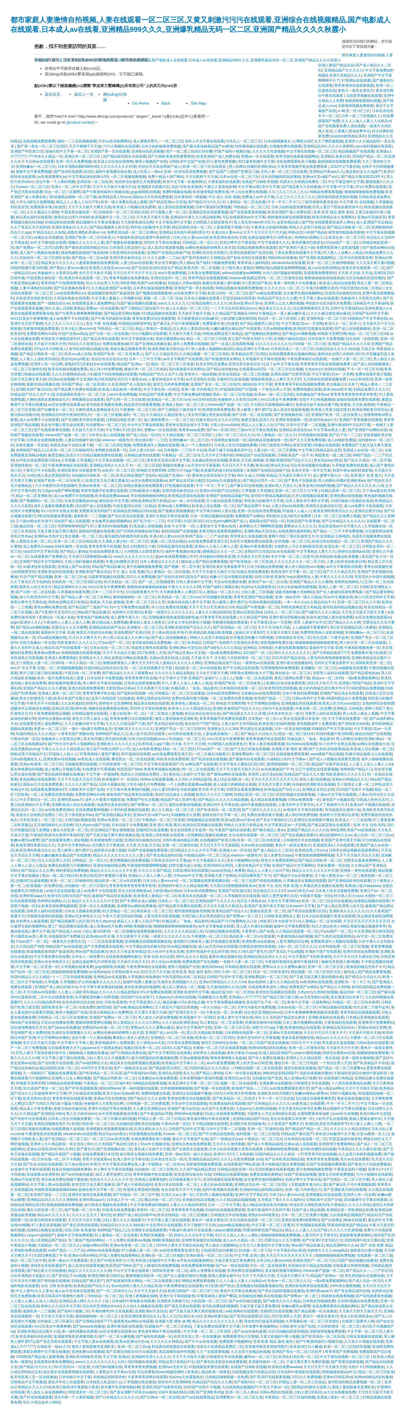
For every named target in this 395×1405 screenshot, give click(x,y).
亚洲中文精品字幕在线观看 (166, 516)
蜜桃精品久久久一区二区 (222, 551)
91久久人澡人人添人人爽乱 (236, 1235)
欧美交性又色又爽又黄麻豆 (107, 480)
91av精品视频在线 (51, 637)
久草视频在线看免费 (73, 592)
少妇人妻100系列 (164, 789)
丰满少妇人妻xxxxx (226, 232)
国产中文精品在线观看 (240, 668)
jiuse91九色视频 (345, 1114)
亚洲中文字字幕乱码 (251, 1195)
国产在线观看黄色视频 (248, 212)
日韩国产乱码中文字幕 (370, 313)
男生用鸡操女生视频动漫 (364, 1276)
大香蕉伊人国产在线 (257, 931)
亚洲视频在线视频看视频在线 (148, 941)
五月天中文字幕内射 (217, 455)
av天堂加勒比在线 (200, 379)
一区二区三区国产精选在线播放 (256, 881)
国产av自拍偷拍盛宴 (77, 1174)
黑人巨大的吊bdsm (81, 1114)
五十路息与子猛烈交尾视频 (176, 1007)
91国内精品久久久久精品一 (37, 734)
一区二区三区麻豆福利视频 (114, 1119)
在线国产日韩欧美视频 (260, 182)
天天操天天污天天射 (342, 1048)
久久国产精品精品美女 (197, 1169)
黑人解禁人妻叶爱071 (254, 410)
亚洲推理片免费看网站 (376, 1022)
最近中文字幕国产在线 (194, 1027)
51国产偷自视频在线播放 (136, 303)
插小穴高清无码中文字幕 (39, 597)
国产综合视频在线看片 (71, 288)
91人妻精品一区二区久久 (276, 435)
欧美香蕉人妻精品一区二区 (192, 703)
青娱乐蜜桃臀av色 (170, 339)
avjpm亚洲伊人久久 (25, 622)
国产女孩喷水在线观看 (189, 1149)
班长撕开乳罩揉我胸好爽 (120, 1387)
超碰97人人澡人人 (219, 678)
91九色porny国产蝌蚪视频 (58, 491)
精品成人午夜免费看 (35, 1108)
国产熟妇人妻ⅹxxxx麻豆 (68, 268)
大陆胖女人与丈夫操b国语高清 (298, 546)
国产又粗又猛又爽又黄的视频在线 (113, 835)
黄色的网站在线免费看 (37, 779)
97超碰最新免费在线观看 (208, 1367)
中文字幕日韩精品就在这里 (319, 450)
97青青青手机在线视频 (219, 617)
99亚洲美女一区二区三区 (88, 1392)
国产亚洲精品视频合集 (153, 344)
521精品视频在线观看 (158, 313)
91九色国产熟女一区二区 (43, 1088)
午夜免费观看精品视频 (51, 713)
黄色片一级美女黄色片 (356, 90)
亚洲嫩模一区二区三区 (318, 668)
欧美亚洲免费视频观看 (59, 906)
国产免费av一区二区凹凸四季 (39, 247)
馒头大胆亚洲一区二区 (71, 830)
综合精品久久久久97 (269, 891)
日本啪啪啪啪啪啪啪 (176, 1088)
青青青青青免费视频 (322, 1159)
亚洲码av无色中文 (48, 536)
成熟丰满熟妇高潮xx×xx (86, 232)
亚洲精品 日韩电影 (335, 536)
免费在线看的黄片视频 (373, 374)
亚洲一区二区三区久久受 (145, 602)
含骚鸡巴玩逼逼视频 (232, 379)
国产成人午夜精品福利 (265, 1144)
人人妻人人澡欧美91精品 (39, 359)
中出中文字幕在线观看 (145, 425)
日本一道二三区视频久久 (361, 116)
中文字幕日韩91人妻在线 (216, 511)
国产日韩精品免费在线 (128, 1053)
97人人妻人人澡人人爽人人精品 (187, 683)
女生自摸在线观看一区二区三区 (254, 835)
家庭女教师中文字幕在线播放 (46, 1352)
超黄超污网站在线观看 (129, 658)
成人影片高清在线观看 (147, 734)
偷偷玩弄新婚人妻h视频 (221, 283)
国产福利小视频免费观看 (215, 263)
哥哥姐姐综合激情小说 (342, 810)
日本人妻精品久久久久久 (159, 561)
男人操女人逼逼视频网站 (46, 1392)
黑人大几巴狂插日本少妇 (182, 1316)
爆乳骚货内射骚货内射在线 (125, 536)
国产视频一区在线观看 (212, 1088)
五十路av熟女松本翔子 (34, 521)
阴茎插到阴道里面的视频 (337, 197)
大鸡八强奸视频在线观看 (282, 273)
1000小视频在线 (112, 784)
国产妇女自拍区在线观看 (246, 258)
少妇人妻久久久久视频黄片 (107, 1058)
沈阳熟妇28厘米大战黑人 (310, 1387)
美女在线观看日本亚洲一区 (304, 719)
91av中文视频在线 (338, 597)
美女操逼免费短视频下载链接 (64, 1179)
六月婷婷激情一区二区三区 (248, 658)
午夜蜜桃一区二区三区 (138, 410)
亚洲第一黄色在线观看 (358, 870)
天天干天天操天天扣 (150, 1291)
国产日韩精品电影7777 (330, 653)
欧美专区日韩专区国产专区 (68, 896)
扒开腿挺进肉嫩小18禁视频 (251, 637)
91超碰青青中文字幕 (50, 1093)
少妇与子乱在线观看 (277, 708)
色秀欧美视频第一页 (291, 420)
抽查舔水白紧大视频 (110, 850)
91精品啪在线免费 (59, 222)
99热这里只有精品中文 (28, 754)
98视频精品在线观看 (88, 399)
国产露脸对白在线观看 (246, 759)
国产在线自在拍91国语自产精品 (156, 268)
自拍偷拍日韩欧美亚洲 (217, 556)
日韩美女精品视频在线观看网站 (354, 850)
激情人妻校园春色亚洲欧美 (176, 719)
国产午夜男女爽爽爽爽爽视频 (78, 313)
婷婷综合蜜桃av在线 (354, 551)
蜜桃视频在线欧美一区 (143, 1276)
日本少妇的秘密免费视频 (161, 146)
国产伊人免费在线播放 (266, 1058)
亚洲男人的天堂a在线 (265, 774)
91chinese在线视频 (301, 744)
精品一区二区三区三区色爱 (172, 364)
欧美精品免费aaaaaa (111, 496)
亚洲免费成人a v (378, 308)
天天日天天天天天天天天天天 (274, 779)
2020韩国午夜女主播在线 (364, 1240)
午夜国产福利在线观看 (232, 830)
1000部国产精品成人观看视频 (39, 1357)
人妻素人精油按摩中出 (352, 131)
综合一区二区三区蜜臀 (62, 192)
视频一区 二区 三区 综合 (162, 298)
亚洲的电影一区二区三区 (326, 318)
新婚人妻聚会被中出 (365, 1119)
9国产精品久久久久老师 (146, 1098)
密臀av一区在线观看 (257, 156)
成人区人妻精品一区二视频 (183, 987)
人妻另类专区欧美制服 (161, 916)
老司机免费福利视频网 (142, 987)
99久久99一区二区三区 (232, 972)
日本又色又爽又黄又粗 (28, 379)
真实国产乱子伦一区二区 (266, 1002)
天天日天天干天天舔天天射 (324, 1367)
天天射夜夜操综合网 (137, 222)
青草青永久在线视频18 (248, 536)
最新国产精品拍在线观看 (111, 896)
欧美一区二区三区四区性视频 (347, 1347)
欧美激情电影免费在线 (211, 192)
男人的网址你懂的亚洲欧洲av (252, 166)
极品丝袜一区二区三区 (37, 526)
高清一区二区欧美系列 (271, 972)
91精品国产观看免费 (155, 394)
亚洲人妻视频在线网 (141, 1296)
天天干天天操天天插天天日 (113, 187)
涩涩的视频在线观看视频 (295, 794)
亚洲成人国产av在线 (74, 567)
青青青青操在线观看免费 (72, 1098)
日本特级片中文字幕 (75, 1377)
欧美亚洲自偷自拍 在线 (228, 237)
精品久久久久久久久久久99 (89, 1271)
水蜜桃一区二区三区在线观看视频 (220, 1048)
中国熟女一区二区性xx (166, 1164)
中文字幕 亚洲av (116, 1357)
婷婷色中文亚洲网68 (115, 703)
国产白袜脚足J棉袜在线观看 (343, 1220)
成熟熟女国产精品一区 (267, 521)
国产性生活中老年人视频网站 (71, 744)
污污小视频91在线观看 (121, 146)
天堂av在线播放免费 (230, 582)
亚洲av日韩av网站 (82, 1255)
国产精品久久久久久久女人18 (360, 486)
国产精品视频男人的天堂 (109, 227)
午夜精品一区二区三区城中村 (106, 1083)
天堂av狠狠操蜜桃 (277, 329)
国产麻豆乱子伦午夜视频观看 (176, 323)
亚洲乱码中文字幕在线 (220, 805)
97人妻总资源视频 (45, 1225)
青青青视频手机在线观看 (265, 739)
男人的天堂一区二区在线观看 (363, 643)
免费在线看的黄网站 (266, 1174)
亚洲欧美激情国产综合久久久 (288, 460)
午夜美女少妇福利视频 (269, 227)
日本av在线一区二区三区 (239, 177)
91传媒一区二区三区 (309, 344)
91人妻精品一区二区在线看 (243, 202)
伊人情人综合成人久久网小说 (126, 637)
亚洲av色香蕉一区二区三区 (100, 486)
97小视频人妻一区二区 (169, 212)
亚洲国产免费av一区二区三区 (112, 1017)
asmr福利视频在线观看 (373, 146)
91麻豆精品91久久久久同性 (217, 420)
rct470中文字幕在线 (96, 1068)
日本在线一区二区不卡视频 (58, 1159)
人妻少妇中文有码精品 (239, 724)
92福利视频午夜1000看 (28, 268)
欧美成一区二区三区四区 (215, 1038)
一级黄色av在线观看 (258, 663)
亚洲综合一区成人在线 (57, 617)
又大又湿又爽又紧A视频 (375, 263)
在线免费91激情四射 (294, 531)
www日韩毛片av (300, 891)
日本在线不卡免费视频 (326, 339)
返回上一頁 (83, 94)
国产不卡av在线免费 (201, 1341)
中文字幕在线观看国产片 (163, 764)
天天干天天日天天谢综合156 (211, 607)
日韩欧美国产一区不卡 (295, 455)
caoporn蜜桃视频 (306, 1053)
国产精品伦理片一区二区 (262, 480)
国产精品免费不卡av (253, 506)
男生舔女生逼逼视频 (256, 729)
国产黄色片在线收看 (300, 480)
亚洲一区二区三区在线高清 (75, 541)
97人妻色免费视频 (221, 161)
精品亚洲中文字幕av (252, 349)
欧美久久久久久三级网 (214, 794)
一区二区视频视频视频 (128, 177)
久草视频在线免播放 (144, 977)
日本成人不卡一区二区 (124, 1200)
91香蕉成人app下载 (153, 744)
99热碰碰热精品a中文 (339, 1372)
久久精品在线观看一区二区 (296, 931)
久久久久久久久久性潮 (118, 166)
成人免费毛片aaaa (37, 546)
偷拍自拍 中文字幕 (257, 384)
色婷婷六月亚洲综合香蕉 (131, 612)
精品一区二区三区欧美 (376, 1372)
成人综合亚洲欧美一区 (231, 779)
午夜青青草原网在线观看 (147, 1377)
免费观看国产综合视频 (200, 962)
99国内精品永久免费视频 (346, 698)
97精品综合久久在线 (48, 232)
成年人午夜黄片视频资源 (104, 800)
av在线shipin (99, 972)
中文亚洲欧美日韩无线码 (95, 379)
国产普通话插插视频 (347, 1362)
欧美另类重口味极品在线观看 (316, 445)
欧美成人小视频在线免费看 (134, 207)
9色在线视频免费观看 (54, 516)
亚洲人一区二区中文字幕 (70, 187)
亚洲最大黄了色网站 (220, 876)
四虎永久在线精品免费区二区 (303, 182)
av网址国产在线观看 (201, 764)
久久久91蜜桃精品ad (68, 374)
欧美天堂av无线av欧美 (121, 1093)
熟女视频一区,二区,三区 (84, 536)
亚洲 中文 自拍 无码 (369, 825)
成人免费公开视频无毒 (62, 769)
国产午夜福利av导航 (139, 1073)
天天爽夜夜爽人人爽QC (178, 592)
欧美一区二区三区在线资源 (205, 166)
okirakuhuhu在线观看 (288, 263)
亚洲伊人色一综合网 (46, 364)
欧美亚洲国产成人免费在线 (217, 156)
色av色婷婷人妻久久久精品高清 (273, 982)
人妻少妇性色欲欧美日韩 (346, 561)
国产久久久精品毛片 (161, 354)
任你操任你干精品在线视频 (309, 1265)
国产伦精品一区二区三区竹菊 (346, 1179)
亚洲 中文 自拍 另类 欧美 (278, 886)
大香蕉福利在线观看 (224, 182)
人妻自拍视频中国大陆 (82, 440)
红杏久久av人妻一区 (177, 1195)
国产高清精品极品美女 (113, 815)
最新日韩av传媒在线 (70, 1108)
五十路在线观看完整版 (224, 501)
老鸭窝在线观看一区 (111, 450)
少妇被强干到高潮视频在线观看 (112, 374)
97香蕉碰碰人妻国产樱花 (99, 754)
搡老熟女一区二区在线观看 (132, 759)
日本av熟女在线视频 (257, 845)
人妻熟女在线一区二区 (34, 541)
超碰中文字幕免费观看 (291, 926)
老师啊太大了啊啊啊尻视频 (260, 526)
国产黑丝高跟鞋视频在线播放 (60, 774)
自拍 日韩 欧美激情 (186, 187)
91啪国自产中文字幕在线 (367, 318)
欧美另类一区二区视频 (201, 268)
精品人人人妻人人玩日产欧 (77, 202)
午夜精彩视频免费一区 (362, 648)
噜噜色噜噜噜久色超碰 (228, 1058)
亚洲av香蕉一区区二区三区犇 (209, 1255)
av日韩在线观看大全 (184, 734)
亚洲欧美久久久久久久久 (133, 729)
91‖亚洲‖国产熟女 (256, 283)
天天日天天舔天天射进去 (222, 906)
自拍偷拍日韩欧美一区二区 (93, 475)
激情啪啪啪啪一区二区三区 (134, 597)
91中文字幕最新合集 (137, 339)
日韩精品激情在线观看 (142, 455)
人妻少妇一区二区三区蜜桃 (274, 450)
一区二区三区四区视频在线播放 (159, 465)
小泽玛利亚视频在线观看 (129, 810)
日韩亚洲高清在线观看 (127, 253)
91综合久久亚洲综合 (84, 344)
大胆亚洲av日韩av (120, 688)
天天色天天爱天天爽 (212, 673)
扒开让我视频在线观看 (310, 496)
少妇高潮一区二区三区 (209, 1301)
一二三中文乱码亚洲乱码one (233, 308)
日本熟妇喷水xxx (124, 972)
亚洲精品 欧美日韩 (335, 156)
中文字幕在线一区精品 (161, 389)
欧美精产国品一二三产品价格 (205, 536)
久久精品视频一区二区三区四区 (204, 354)
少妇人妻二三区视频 (257, 592)
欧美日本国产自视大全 (71, 698)
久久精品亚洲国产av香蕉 (111, 288)
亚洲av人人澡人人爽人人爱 (216, 546)
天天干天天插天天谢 (258, 1276)
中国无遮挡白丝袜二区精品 (361, 288)
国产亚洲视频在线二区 (291, 415)
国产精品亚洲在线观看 (101, 339)
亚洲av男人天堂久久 (280, 486)
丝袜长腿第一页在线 (32, 445)
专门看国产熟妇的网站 (86, 1240)
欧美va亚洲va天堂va (245, 303)
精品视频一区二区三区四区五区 (316, 972)
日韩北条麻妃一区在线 (37, 643)
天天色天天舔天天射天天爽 (363, 612)
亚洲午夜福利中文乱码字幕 (348, 425)
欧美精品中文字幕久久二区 (183, 1063)
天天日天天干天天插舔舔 (219, 845)
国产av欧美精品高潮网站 (133, 1007)
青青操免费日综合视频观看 (153, 318)
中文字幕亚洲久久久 (145, 1002)
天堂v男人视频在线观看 (214, 1195)
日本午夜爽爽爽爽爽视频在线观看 (311, 1012)
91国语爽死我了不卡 (254, 876)
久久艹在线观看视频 (212, 1352)
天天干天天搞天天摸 (119, 653)
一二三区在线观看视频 (105, 941)
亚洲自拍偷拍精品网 (109, 865)
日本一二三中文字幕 (145, 359)
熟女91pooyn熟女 (75, 359)
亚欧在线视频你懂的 (316, 1073)
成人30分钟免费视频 (301, 815)
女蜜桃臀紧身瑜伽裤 (313, 1114)
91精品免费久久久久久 (209, 303)
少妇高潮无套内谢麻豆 (219, 1250)
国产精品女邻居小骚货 (187, 480)
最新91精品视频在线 (43, 384)
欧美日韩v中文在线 (375, 1114)
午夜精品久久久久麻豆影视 (359, 1149)
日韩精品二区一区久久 (200, 242)
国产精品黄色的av (364, 673)
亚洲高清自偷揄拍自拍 (342, 293)
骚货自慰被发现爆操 (185, 805)
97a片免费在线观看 (370, 187)
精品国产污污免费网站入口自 (234, 921)
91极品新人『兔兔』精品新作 (194, 688)
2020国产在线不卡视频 (354, 789)
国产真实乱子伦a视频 (286, 951)
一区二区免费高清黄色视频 (230, 698)
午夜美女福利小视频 (350, 1169)
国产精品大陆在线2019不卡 (363, 177)
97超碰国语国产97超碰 (238, 389)
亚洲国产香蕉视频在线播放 (360, 420)
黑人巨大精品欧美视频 (204, 1033)
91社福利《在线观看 (362, 339)
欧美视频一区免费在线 (44, 886)
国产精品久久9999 (334, 987)
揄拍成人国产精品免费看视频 (204, 561)
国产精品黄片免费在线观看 (75, 389)
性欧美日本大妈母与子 (278, 921)
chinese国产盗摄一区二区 (227, 404)
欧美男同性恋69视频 (280, 688)
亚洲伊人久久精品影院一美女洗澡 (312, 1058)
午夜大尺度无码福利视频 (122, 916)
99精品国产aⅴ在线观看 (63, 946)
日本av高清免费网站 (114, 141)
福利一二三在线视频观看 (77, 141)
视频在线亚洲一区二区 (268, 911)
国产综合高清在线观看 (125, 516)
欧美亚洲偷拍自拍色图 (34, 1336)
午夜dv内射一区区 (24, 739)
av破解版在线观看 (352, 668)
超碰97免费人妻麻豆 (139, 982)
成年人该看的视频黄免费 (53, 506)
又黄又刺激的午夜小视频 (279, 1336)
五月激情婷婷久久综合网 (53, 825)
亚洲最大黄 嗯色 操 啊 (289, 749)
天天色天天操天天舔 (57, 1316)
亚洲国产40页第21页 (27, 151)
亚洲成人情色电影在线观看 (163, 835)
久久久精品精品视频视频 (235, 1200)
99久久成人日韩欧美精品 (64, 308)
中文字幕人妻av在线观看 (319, 298)
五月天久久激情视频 (229, 1144)
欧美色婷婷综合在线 (78, 1002)
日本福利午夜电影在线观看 (133, 1301)
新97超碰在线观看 (135, 754)
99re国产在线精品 (24, 1022)
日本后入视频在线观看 (202, 298)
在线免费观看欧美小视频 (295, 161)
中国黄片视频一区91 (316, 896)
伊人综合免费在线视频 (249, 192)
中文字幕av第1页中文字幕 (258, 187)
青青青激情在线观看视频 (354, 85)
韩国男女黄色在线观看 (149, 648)
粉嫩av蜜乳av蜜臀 (24, 840)
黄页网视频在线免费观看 (129, 860)
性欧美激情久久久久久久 (77, 643)
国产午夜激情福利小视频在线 (105, 192)
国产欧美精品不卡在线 (371, 1063)
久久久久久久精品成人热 (183, 931)
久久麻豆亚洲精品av (149, 1108)
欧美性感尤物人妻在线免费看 (329, 617)
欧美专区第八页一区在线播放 (197, 1336)
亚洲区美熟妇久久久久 (69, 227)
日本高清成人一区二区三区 (292, 349)
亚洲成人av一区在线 (235, 850)
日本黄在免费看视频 (204, 273)
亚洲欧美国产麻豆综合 (34, 389)
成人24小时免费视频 (105, 369)
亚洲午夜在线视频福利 (294, 663)
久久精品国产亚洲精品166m (234, 313)
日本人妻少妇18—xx (145, 450)
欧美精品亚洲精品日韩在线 (134, 511)
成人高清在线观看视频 (175, 207)
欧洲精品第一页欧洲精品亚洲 (349, 1210)
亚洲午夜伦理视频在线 (287, 617)
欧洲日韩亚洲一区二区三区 (93, 1124)
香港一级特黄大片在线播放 (295, 283)
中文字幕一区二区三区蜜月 (292, 556)
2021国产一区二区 (257, 653)
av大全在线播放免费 (339, 1392)
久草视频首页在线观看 (242, 896)
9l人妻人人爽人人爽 (365, 1124)
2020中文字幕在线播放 (162, 242)
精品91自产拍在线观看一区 (66, 648)
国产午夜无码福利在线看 (110, 318)
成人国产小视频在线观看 (39, 253)
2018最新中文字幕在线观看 (365, 1200)
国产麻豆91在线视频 (246, 486)
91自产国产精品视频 (35, 577)
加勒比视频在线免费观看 (143, 486)
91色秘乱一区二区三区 (187, 739)
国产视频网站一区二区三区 (40, 501)
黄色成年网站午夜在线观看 (208, 1119)
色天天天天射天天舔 (95, 273)
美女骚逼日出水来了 (342, 384)
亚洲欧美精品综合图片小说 (38, 1331)
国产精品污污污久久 (204, 202)
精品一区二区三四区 (179, 749)
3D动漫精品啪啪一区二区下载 (73, 197)
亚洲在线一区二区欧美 (94, 182)
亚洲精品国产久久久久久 (343, 70)
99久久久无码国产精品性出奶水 (280, 1017)
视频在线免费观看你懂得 (108, 708)
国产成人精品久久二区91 (273, 850)
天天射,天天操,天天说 (355, 273)
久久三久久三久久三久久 (288, 192)
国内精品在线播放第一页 (268, 440)
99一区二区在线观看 (198, 769)
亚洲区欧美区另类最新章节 (78, 470)
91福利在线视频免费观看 (225, 1210)
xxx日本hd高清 (361, 379)
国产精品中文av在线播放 (293, 876)
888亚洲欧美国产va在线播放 (143, 283)
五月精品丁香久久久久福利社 (281, 1200)
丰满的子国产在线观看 (323, 951)
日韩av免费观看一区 (304, 800)
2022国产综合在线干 (137, 997)
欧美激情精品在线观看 (302, 1027)
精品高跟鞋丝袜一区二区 (191, 227)
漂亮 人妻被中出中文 (309, 622)
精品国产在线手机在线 (329, 764)
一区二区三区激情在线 (284, 278)
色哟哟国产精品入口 (32, 450)
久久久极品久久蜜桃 (43, 212)
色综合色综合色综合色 (109, 359)
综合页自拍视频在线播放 (310, 465)
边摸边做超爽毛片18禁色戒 (270, 237)
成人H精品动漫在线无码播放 (265, 1205)
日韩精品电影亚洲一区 (124, 420)
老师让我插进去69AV (153, 698)
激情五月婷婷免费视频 (171, 384)
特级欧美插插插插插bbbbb (55, 1190)
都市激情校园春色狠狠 (346, 232)
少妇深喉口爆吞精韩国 (238, 318)
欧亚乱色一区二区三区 (346, 237)
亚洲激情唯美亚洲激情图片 (75, 1336)
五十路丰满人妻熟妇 (237, 268)
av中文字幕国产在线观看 (183, 359)
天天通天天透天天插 (150, 1012)
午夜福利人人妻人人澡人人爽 (66, 622)
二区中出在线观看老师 (354, 258)
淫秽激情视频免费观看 (356, 106)
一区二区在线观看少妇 (161, 1281)
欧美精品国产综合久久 (282, 789)
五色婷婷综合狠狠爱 (378, 703)
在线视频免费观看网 (39, 141)
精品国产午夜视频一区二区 (257, 607)
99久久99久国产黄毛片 (248, 951)
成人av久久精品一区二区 (242, 1240)
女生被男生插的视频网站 (303, 293)
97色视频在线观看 (312, 435)
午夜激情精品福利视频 (295, 936)
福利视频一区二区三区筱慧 (257, 1134)
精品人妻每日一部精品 (153, 329)
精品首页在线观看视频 (142, 404)
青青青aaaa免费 (192, 430)
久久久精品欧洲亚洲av (180, 1022)
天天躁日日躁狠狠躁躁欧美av (233, 886)
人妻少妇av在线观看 (136, 263)
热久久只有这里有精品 (127, 951)
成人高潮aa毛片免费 (105, 926)
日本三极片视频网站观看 (302, 1022)
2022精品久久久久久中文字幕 (193, 850)
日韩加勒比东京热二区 (293, 637)
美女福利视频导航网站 (283, 1271)
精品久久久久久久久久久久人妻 (118, 855)
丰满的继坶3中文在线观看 (112, 1311)
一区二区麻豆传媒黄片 (211, 754)
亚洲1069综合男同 (218, 865)
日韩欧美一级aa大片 (53, 1347)
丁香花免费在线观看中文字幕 (297, 253)
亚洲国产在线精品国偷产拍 (168, 253)
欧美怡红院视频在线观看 (313, 329)
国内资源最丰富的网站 (187, 369)
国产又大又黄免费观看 (307, 440)
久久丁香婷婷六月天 (332, 805)
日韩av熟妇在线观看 (372, 1043)
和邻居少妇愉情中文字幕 (150, 227)
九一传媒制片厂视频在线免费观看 (50, 1073)
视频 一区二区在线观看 (254, 678)
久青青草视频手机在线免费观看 (302, 166)
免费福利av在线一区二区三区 (105, 1027)
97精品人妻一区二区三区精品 (161, 1119)
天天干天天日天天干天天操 (264, 232)
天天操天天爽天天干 (294, 475)
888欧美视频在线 (137, 926)
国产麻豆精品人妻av (268, 830)
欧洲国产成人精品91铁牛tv (56, 987)
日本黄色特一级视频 (190, 197)
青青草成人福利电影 (253, 263)
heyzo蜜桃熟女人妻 (302, 577)
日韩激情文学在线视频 (301, 840)
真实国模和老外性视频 (177, 1352)
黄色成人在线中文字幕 (187, 774)
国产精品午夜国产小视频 (60, 1154)
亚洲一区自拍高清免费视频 (185, 172)
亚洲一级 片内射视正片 (199, 389)
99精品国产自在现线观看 (255, 455)
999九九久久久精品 (191, 957)
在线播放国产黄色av (312, 394)
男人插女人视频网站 (221, 1245)
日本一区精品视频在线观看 (211, 516)
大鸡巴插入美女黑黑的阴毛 (48, 475)
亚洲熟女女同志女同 (318, 789)
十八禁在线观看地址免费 (351, 1083)
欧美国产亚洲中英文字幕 (340, 840)
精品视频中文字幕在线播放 (97, 222)
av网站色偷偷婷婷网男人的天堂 (210, 247)
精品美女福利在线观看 (34, 217)
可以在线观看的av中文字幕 (244, 217)
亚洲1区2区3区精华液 (69, 708)
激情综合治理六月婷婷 (71, 217)
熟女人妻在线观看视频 (266, 744)
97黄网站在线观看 (355, 80)
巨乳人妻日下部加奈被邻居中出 (337, 207)
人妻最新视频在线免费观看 (96, 263)
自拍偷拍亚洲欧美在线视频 (313, 784)
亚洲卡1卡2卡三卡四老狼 (233, 1154)
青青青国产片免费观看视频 (62, 283)
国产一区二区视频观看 (156, 582)
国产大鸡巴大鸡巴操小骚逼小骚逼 (55, 1103)
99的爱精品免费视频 (367, 688)
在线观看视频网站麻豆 (123, 957)
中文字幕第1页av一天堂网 (302, 323)
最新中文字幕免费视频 (34, 172)
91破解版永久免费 (185, 815)
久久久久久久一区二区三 (283, 288)
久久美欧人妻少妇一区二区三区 (123, 541)
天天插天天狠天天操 (194, 313)
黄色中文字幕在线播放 (238, 1291)
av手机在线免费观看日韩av (37, 460)
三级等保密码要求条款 (319, 202)
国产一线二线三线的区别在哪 (189, 151)
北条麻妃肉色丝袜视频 (209, 460)
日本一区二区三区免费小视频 (337, 516)
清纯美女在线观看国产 (48, 1265)
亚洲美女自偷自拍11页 (324, 506)
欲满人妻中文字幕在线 (235, 1017)
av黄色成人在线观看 (93, 759)
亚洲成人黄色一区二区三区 (59, 693)
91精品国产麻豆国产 (297, 1134)
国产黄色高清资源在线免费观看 (221, 1362)
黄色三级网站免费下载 (292, 678)
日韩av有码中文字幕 (308, 698)
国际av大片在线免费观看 (152, 197)
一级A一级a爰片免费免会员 (90, 729)
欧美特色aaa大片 (323, 420)
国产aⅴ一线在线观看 (232, 1265)
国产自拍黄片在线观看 (55, 1063)
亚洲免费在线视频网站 (245, 1271)
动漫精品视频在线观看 (371, 901)
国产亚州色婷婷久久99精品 (203, 258)
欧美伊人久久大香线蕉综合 (189, 708)
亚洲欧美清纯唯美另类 (83, 1357)
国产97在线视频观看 (81, 1088)
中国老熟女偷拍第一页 (79, 212)
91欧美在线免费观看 (173, 759)
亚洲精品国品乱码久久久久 (264, 957)
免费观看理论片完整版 (240, 1336)
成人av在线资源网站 (324, 268)
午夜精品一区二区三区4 (180, 455)
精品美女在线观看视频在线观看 (135, 1063)
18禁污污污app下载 (183, 470)
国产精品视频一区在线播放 (315, 1311)
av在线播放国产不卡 (277, 769)
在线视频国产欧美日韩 (218, 840)
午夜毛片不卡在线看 (39, 470)
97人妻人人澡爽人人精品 (343, 253)
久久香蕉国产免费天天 (285, 1124)
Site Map (198, 103)
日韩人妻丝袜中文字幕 (194, 582)
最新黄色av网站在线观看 (133, 1321)
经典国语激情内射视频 (44, 916)
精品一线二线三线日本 (296, 734)
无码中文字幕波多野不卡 (333, 663)
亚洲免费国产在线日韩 (132, 632)
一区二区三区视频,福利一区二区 (118, 415)
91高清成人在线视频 (145, 526)
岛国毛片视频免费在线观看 (251, 541)
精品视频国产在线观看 (356, 151)
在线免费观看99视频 (91, 810)
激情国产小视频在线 (338, 800)
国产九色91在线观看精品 (328, 749)
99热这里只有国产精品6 (307, 232)
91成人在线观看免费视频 (225, 1114)
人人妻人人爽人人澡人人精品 (33, 1301)
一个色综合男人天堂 (274, 389)
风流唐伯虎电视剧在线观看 (172, 1347)
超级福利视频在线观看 (96, 531)
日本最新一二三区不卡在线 (185, 450)
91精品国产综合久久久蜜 (277, 298)
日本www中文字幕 (187, 876)
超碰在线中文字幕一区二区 (66, 151)
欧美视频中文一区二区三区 (112, 217)
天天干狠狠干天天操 (85, 146)
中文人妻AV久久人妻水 (34, 1291)
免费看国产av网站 (249, 516)
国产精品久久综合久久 (258, 734)
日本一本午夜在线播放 (243, 1073)
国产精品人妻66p (73, 551)
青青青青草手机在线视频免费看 (325, 364)
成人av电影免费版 (341, 440)
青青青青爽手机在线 (141, 678)
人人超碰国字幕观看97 (310, 627)
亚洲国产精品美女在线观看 (341, 693)
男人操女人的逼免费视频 (157, 1017)
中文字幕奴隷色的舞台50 (88, 177)
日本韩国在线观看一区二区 (240, 688)
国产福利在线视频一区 (135, 693)
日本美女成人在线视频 (106, 435)
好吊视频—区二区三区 (292, 541)
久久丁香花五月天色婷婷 (30, 227)
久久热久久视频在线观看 (142, 1306)
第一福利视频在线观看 (140, 1088)
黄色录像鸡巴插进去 (308, 242)
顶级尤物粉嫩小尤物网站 (294, 592)
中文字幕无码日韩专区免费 (299, 1108)
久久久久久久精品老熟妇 (174, 673)
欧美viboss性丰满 (337, 389)
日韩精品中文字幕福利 (370, 303)
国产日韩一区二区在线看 (108, 334)
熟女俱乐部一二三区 (151, 440)
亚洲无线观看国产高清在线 (251, 253)
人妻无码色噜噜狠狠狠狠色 (328, 658)
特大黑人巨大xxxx (348, 896)
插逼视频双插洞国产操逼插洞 (84, 253)
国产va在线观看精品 (198, 1397)
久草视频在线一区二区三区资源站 (313, 1321)
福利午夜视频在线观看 (258, 805)
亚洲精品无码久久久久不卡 (110, 465)
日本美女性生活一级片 (285, 713)
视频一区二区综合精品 (168, 541)
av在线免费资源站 (58, 810)
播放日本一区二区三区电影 (145, 369)
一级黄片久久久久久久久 (173, 612)
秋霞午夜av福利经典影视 (352, 470)
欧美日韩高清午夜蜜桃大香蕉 (103, 876)
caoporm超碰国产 (41, 1235)
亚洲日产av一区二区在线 (268, 582)
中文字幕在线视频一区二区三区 (311, 151)
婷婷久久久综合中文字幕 (193, 1235)
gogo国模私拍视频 (145, 192)
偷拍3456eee (212, 967)
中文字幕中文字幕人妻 (75, 1043)
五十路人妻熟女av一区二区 (337, 876)
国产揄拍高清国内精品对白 (86, 247)
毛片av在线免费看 (354, 1159)
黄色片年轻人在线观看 (66, 1382)
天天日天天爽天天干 (85, 637)
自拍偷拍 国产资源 (267, 1078)
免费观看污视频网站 (235, 1341)
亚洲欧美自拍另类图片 (209, 253)
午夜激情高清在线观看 (43, 1134)
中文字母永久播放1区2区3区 (241, 764)
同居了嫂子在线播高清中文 (229, 450)
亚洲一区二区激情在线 (180, 845)
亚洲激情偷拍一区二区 (28, 465)
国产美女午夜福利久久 (274, 820)
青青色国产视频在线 (93, 617)
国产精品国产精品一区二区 (306, 1129)
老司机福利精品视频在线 (88, 349)
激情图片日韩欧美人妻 (191, 941)
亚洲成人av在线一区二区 (362, 450)
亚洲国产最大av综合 (183, 1108)
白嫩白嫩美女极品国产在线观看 (235, 329)
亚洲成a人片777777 (245, 997)
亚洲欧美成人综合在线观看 (73, 805)
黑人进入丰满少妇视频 (254, 926)
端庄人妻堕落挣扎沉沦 (280, 896)
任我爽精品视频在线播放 (207, 835)
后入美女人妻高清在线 (191, 329)
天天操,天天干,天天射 (208, 658)
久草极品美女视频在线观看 (304, 881)
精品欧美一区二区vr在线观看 (198, 668)
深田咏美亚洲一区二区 (373, 663)
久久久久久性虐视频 (268, 151)
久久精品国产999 (253, 617)
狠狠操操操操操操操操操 (324, 278)
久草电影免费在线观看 (350, 465)
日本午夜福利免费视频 (213, 207)
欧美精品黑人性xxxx (115, 197)
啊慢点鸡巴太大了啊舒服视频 (319, 141)
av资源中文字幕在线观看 (303, 810)
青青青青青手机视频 (105, 546)
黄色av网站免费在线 (50, 607)
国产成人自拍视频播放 (352, 329)
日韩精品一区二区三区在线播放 (179, 693)
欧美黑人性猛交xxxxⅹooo (109, 268)
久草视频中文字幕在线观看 (263, 359)
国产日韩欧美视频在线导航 (137, 531)
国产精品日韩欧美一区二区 (348, 227)
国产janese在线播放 (64, 1027)
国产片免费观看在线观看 (103, 946)
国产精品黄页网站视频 (122, 313)
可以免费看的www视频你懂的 (161, 1372)
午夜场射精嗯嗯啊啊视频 (314, 855)
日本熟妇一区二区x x (264, 719)
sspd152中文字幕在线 (40, 551)
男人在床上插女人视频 (360, 713)
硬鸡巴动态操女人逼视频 (174, 794)
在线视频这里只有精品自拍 (253, 1372)
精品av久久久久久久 (332, 1038)
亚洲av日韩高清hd (247, 612)
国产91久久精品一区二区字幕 (367, 460)
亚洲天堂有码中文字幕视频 (258, 1038)
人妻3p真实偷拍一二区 (220, 734)
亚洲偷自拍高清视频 (147, 151)
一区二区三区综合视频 (285, 369)
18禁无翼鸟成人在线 (184, 865)
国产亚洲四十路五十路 (297, 247)
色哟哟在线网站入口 (311, 237)
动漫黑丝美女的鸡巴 (113, 805)
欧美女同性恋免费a (211, 364)
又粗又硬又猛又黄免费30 (234, 1260)
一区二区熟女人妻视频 (165, 713)
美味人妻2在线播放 (314, 779)
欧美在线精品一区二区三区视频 (244, 374)
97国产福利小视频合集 (232, 151)
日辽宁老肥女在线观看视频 (316, 769)
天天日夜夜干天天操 (201, 177)
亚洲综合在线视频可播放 (313, 820)
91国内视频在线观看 (265, 602)
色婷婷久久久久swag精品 (327, 1250)
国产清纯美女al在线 (353, 724)
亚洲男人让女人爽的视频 (283, 303)
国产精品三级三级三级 (280, 997)
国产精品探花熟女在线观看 (124, 156)
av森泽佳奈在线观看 (39, 567)
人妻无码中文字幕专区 (296, 805)
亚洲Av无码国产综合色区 (219, 491)
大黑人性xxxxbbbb (224, 425)
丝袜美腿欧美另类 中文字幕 (202, 789)
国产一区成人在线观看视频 (231, 344)
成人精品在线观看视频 (268, 800)
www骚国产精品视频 (326, 754)
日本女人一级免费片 (88, 957)
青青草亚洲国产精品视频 (253, 597)
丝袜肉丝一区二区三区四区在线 (123, 212)
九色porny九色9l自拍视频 (325, 369)
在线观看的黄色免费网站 (53, 1362)
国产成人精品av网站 (327, 1088)
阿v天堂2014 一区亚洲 (71, 1367)
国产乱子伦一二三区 (345, 435)
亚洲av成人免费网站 (174, 506)
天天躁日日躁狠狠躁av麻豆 (272, 404)
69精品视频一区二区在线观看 (258, 1068)
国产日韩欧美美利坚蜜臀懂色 (171, 156)
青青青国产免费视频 (341, 1352)
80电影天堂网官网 (331, 334)
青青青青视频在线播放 (161, 769)
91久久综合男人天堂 (102, 283)
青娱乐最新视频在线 (297, 1038)
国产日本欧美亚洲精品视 (284, 1159)
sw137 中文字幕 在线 (27, 668)
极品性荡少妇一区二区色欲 (232, 992)
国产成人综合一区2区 (143, 435)
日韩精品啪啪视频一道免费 (226, 1377)
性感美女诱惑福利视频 (141, 1190)
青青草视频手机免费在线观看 (104, 491)
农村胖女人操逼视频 (32, 921)
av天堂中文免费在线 (218, 1108)
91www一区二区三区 (32, 187)
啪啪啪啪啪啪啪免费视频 (364, 192)
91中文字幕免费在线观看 (129, 607)
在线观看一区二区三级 (375, 1255)
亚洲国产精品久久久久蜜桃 (310, 582)
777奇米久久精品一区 (45, 156)
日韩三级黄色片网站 (275, 445)
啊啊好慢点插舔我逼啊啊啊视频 (280, 268)
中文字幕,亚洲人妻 (249, 1255)
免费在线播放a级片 (118, 344)
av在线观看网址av (51, 177)
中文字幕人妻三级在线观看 (62, 1058)
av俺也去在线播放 (48, 237)
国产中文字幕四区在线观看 (169, 1053)
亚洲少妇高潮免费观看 (86, 688)
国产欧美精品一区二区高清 (251, 561)
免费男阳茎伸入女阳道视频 (338, 247)
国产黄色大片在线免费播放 (369, 1164)
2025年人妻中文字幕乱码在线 (179, 1245)
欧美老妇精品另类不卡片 (366, 967)
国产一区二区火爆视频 (116, 1336)
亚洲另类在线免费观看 (361, 951)
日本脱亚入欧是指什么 (127, 247)
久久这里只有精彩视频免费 (359, 1154)
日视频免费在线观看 (285, 146)
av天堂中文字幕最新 (203, 465)
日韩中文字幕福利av (346, 308)
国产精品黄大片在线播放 (301, 187)
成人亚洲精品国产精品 (48, 1240)
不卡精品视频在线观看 (210, 1124)
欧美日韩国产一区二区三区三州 (193, 1291)
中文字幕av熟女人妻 (329, 430)
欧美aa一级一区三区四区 (274, 394)
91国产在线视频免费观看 (148, 850)
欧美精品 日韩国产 (202, 643)
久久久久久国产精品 (81, 784)
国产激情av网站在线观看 (226, 774)
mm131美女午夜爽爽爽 (28, 318)
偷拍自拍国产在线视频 (179, 531)
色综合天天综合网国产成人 (159, 166)
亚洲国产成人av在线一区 (165, 1033)
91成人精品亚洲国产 (275, 1053)
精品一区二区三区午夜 (28, 1260)
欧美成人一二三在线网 (353, 820)
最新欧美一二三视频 (90, 516)
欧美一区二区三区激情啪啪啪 (330, 263)
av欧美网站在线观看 (316, 982)
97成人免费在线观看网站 (119, 1255)
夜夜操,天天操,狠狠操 (357, 404)
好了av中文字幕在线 (282, 364)
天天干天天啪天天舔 (274, 627)
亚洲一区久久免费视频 (74, 161)
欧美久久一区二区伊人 (342, 323)
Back (166, 103)
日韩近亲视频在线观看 (364, 1336)
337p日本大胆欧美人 (50, 349)
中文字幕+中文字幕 (338, 187)
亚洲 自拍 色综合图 (158, 957)
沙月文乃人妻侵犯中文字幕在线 (264, 1245)
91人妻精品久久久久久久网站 (178, 663)
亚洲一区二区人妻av (241, 1392)
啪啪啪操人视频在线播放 (88, 1053)
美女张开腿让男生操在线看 (209, 415)
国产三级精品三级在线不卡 (141, 308)
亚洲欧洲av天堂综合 (260, 531)
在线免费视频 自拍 (248, 1159)
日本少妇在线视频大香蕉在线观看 (328, 916)
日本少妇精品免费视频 (265, 567)
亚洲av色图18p (216, 1316)
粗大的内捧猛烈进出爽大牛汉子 (324, 688)
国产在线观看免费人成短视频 (341, 126)
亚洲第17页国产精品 (355, 683)
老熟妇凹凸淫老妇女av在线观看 (89, 364)
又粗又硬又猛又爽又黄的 (57, 531)
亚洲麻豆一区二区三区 (144, 627)
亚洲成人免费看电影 (60, 658)
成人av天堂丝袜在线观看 (218, 946)
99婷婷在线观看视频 (337, 1296)
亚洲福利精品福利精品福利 (261, 1190)
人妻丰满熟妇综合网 (35, 288)
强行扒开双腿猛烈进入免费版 (353, 627)
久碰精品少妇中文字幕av (287, 759)
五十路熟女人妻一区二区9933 (39, 663)
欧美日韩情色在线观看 (48, 1220)
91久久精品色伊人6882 (330, 926)
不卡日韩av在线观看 (37, 161)
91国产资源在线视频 (300, 1174)
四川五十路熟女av (131, 379)
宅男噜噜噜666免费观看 (280, 668)
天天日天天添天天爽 (84, 1220)
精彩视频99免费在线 (276, 643)
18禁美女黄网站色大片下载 (251, 673)
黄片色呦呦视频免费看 (144, 567)
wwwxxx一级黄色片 (117, 440)
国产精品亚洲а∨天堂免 (167, 202)
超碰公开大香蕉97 (249, 632)
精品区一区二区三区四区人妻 (281, 318)
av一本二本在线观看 (188, 501)
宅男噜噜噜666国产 (72, 526)
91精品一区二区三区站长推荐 (355, 1002)
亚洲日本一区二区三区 (82, 156)
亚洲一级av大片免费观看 (68, 1260)
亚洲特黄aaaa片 (70, 800)
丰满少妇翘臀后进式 (322, 288)
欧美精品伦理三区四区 (249, 354)
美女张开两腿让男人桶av (174, 263)
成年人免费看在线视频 (190, 344)
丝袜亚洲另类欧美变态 (34, 298)
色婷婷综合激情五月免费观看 (137, 182)
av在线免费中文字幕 (190, 293)
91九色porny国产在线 (92, 825)
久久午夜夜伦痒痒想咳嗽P (56, 486)
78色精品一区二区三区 (251, 207)
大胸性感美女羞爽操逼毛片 (48, 399)
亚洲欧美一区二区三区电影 (162, 1255)
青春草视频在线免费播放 (128, 278)
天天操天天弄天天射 (88, 430)
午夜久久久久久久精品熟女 (62, 749)
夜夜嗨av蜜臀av (46, 653)
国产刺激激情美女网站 (222, 359)
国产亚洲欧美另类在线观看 (82, 420)
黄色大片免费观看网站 (279, 860)
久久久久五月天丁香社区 (91, 1215)
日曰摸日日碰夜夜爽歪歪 (315, 1098)
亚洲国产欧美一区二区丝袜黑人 (90, 237)
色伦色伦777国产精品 (202, 724)
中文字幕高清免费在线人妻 (124, 1164)
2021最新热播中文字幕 (256, 161)
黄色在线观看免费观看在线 (31, 313)
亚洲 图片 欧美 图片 (366, 475)
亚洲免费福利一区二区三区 (252, 754)
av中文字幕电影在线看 (48, 242)
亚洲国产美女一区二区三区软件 (215, 384)
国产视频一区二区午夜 (182, 567)
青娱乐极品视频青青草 (128, 349)
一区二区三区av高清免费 (109, 1139)
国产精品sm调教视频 (298, 334)
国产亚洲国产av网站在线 (367, 430)
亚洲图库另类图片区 (153, 187)
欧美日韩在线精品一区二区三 (335, 541)
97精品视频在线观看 (335, 1007)
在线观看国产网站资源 (241, 1164)
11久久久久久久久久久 (273, 344)
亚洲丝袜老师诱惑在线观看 (306, 1286)
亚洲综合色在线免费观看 (285, 683)
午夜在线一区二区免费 (82, 673)
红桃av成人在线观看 (300, 1144)
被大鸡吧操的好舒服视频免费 (154, 1058)
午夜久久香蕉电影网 (220, 187)
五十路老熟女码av (78, 815)
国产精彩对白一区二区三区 (255, 1382)
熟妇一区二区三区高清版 (233, 394)
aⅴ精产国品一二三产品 (66, 1250)
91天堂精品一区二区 (120, 582)
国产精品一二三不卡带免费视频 (338, 531)
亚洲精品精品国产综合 (107, 627)
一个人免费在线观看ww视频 (189, 784)
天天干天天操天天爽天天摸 (89, 207)
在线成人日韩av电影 (184, 283)
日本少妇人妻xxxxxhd (78, 329)
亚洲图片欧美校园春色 (247, 1124)
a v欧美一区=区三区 (354, 111)
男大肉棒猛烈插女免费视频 (282, 1164)
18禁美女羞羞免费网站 (244, 789)
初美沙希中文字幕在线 (237, 242)
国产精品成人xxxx (66, 931)
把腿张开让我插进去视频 (30, 708)
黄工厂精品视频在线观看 (67, 926)
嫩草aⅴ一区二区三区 (260, 1357)
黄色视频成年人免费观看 (316, 724)
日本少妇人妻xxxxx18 (190, 237)
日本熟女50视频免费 (319, 1301)
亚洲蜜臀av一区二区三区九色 (239, 1397)
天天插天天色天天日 (133, 962)
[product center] (79, 122)
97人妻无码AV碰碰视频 (108, 526)
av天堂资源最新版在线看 (118, 1114)
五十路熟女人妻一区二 (355, 784)
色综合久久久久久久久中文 (111, 1179)
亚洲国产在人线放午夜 (133, 384)
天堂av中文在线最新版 (189, 1103)
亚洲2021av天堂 (237, 1078)
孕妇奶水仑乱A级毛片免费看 (328, 303)
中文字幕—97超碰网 (102, 774)
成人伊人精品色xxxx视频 (304, 567)
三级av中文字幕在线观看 (257, 430)
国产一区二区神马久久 (114, 1291)
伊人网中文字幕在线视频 (102, 683)
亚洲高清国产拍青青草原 (290, 374)
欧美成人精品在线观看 (337, 283)
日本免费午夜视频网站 (259, 1326)
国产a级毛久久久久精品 (320, 612)
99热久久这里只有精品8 (209, 637)
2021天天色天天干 (322, 683)
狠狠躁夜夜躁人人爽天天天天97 (276, 379)
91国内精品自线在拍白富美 (105, 668)
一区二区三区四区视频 (113, 445)
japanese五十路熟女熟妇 (102, 1048)
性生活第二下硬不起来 (330, 637)
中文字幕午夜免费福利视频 (127, 789)
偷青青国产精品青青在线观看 (129, 794)
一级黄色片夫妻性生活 (67, 941)
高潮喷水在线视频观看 (149, 1230)
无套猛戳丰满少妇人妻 (309, 1184)
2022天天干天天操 (155, 972)
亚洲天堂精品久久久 (345, 75)
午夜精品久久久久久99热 (350, 1205)
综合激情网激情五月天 (311, 308)
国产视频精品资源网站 (262, 334)
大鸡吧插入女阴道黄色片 (212, 222)
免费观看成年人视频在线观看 (156, 445)
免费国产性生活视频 (142, 800)
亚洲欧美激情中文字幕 (191, 992)
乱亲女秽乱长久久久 (150, 1129)
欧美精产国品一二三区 (272, 698)
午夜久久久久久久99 (336, 577)
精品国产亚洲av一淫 (133, 364)
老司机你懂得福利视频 (318, 1149)
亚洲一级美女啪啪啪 (357, 1058)
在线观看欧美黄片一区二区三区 (81, 394)
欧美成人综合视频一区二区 (213, 506)
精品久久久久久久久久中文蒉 (113, 870)
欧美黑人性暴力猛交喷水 (330, 410)
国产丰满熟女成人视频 (138, 901)
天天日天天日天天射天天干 (324, 1033)
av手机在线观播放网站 (195, 1260)
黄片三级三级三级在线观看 (40, 673)
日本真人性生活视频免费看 (235, 445)
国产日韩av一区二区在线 (160, 1397)
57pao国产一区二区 (341, 242)
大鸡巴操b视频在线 (79, 820)
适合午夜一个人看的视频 (55, 182)
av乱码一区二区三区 (118, 470)
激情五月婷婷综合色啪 (94, 632)
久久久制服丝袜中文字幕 (84, 724)
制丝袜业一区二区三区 (293, 673)
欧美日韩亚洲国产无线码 (136, 475)
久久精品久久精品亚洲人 (165, 415)
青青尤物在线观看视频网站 (296, 156)
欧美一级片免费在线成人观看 (124, 202)
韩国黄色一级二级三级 (333, 455)
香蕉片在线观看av (96, 1159)
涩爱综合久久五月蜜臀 (69, 627)
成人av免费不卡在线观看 (69, 318)
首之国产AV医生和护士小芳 (250, 339)
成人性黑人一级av (147, 172)
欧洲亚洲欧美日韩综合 (166, 349)
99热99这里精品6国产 (280, 1073)
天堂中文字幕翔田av (73, 845)
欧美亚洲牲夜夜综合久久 (333, 511)
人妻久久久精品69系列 (213, 612)
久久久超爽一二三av (163, 258)
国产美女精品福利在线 (165, 724)
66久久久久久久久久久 (292, 653)
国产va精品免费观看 (265, 293)
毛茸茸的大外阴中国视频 (374, 577)
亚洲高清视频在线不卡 (51, 1124)
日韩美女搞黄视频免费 (44, 440)
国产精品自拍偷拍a (222, 369)
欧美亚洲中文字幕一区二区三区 (296, 572)
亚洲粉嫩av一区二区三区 (35, 166)
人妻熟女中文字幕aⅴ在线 (216, 526)
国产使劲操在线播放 (53, 1281)
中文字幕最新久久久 (274, 242)
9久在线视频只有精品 (335, 1078)
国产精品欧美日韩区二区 (168, 1068)
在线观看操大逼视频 (68, 1129)
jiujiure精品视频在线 (234, 1225)
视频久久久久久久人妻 (86, 242)
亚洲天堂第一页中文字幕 (311, 470)
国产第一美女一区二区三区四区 (42, 146)
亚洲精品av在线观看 (109, 977)
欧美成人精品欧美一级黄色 (119, 389)
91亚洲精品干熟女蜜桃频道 (112, 830)
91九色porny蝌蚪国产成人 (226, 521)
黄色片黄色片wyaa (242, 1053)
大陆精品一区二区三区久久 (58, 1245)
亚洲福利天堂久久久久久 (151, 1357)
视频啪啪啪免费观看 (373, 1053)
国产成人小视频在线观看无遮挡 (334, 759)
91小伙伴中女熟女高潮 (59, 511)
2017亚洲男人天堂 (151, 653)
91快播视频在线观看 (251, 146)
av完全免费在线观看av (66, 404)
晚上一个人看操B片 (196, 445)
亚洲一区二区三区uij (70, 577)
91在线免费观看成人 (105, 551)
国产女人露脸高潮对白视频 (184, 1276)
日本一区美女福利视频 (292, 729)
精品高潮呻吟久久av (70, 587)
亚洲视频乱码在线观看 (299, 703)
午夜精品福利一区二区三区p (206, 855)
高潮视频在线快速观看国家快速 (173, 617)
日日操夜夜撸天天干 (142, 592)
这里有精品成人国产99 (295, 222)
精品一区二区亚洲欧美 (34, 496)
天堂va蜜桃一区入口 (373, 1134)
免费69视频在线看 (176, 192)
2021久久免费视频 (140, 577)
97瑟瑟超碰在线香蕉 (239, 298)
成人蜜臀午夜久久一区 (330, 475)
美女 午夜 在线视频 (101, 323)
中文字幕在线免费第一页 (347, 719)
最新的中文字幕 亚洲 (57, 632)
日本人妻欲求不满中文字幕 (306, 501)
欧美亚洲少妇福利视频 (316, 486)
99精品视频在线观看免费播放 (238, 288)
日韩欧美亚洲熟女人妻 (282, 916)
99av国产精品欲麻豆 (108, 567)
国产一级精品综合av (53, 303)
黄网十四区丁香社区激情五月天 (293, 536)
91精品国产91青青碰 (303, 521)
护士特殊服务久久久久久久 (99, 982)
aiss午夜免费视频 (172, 273)
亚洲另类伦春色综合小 (127, 258)
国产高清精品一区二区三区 (234, 627)
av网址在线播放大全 (373, 744)
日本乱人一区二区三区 (244, 141)
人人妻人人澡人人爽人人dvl (371, 764)
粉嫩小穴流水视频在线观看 (231, 577)
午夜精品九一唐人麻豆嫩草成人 (284, 313)
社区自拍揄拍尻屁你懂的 (280, 177)
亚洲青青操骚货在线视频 (201, 1240)
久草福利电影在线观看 (71, 298)
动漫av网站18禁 (95, 1245)
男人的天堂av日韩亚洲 (254, 1063)
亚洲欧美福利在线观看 (55, 572)
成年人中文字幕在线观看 (204, 141)
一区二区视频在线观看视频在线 (204, 881)
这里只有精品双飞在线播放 (112, 698)
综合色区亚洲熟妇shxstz (263, 1012)
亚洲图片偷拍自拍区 (290, 339)
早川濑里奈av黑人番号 (28, 936)
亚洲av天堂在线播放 (285, 1033)
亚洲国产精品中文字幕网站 (40, 561)
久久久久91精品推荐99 (42, 1002)
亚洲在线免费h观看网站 (300, 1220)
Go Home (140, 103)
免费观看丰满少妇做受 (48, 207)
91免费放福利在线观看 (227, 1103)
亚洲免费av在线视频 (346, 496)
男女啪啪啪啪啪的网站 (148, 496)
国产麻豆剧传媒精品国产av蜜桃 (207, 146)
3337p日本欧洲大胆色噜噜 (234, 1093)
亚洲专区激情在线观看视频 (89, 1195)
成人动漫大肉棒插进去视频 (234, 784)
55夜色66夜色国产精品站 (347, 1225)
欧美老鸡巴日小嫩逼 (306, 1347)
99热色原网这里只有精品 (222, 334)
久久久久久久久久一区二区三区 (299, 561)
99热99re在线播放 (282, 258)
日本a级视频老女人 (279, 141)
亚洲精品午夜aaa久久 (326, 172)
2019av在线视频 (61, 379)
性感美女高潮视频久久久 (177, 982)
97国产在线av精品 (72, 334)
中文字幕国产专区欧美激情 (309, 957)
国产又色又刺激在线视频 (249, 749)
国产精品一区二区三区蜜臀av (341, 1068)
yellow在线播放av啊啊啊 (241, 273)
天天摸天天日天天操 (253, 556)
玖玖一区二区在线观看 (268, 1265)
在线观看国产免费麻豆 (48, 556)
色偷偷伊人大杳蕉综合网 (57, 273)
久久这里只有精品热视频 (250, 1352)
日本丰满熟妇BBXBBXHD (78, 166)
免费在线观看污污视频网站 (69, 865)
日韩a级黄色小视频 (144, 491)
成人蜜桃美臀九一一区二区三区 (158, 141)
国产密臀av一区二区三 (149, 805)
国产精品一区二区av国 (90, 258)
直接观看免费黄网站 (320, 273)
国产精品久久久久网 (344, 622)
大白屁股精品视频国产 (347, 1215)
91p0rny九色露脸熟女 (224, 480)
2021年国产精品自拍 (288, 658)
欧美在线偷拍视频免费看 (67, 369)
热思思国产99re (129, 769)
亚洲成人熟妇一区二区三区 (183, 404)
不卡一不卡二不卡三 (283, 202)
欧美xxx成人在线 (77, 354)
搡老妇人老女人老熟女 (147, 622)
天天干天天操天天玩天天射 (78, 779)
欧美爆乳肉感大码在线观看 (222, 470)
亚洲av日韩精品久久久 (350, 779)
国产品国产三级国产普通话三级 (234, 172)
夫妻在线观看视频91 (291, 648)
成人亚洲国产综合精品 (374, 222)
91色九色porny (103, 921)
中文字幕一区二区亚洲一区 (37, 967)
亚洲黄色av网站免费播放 (137, 906)
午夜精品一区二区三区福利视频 (290, 1397)
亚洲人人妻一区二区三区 (338, 587)
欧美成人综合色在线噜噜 (113, 161)
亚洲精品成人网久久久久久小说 (84, 1301)
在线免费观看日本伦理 (100, 1154)
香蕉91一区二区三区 (153, 1210)
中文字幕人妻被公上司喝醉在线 (116, 298)
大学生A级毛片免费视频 (35, 202)
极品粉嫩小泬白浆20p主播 (184, 1002)
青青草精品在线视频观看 (207, 278)
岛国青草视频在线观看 (364, 96)
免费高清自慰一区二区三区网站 (132, 232)
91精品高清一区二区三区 (340, 491)
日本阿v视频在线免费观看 (357, 1301)
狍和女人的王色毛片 (35, 587)
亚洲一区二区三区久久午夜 (297, 491)
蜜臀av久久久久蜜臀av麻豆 (284, 967)
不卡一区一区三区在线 (365, 369)
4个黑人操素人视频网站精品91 (209, 349)
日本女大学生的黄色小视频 (188, 622)
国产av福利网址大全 (91, 1063)
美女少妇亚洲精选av (134, 891)
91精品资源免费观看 (252, 572)
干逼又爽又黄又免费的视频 (307, 1362)
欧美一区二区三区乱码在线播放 (327, 901)
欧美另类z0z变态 (36, 1098)
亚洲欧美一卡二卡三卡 (352, 982)
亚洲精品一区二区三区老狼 (172, 1038)
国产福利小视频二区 (73, 1311)
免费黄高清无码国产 (95, 511)
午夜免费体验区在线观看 (306, 359)
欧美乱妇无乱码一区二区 (298, 1357)
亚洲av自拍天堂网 (372, 1027)
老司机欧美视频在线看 (104, 404)
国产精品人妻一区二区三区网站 (86, 597)
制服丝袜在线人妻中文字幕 (188, 602)
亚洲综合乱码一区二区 (168, 278)
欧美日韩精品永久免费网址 (333, 217)
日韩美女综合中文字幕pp (170, 860)
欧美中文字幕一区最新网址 (184, 182)
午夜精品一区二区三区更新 (163, 820)
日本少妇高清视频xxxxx (147, 739)
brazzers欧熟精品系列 (348, 136)
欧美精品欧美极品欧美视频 (338, 556)
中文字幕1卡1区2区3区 (124, 430)
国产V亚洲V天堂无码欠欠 (55, 612)
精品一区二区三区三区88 (368, 334)
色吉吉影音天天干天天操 (180, 1190)
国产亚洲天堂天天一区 (186, 1012)
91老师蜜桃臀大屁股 (106, 840)
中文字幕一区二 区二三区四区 (207, 1331)
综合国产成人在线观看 (93, 506)
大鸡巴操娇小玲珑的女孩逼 (351, 501)
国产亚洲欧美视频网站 (317, 258)
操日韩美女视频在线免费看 (141, 1154)
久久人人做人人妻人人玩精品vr (366, 121)
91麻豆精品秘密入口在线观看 (368, 754)
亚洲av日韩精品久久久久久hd (222, 982)
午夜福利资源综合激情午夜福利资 (144, 237)
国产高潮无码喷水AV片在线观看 (131, 1352)
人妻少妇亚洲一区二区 (127, 713)
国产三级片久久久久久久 (261, 810)
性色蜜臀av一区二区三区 (106, 425)
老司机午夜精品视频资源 (270, 496)
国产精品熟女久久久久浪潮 (243, 713)
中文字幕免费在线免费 (51, 957)
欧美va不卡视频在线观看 (370, 805)
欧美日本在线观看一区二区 (363, 268)
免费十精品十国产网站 (166, 177)
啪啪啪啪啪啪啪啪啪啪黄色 (316, 643)
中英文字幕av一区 (273, 1387)
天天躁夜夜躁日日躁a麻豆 (198, 318)
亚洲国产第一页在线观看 (110, 151)
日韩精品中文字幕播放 (28, 1382)
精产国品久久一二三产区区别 (369, 1271)
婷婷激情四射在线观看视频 (288, 217)
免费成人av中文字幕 (258, 197)
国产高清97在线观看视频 (269, 1377)
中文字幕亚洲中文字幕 (346, 182)
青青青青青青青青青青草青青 (353, 394)
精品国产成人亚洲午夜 (178, 800)
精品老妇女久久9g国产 (364, 172)
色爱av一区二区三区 (50, 729)
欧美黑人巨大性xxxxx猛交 (339, 703)
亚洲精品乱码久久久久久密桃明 (328, 146)
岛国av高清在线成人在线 (169, 658)
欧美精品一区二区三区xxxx (168, 399)
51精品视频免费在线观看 (257, 247)
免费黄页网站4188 (41, 334)
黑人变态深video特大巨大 (254, 222)
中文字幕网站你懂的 (263, 703)
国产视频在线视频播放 (124, 242)
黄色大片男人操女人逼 (90, 719)
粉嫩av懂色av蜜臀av (311, 1093)
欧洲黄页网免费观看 (218, 410)
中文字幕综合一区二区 (37, 800)
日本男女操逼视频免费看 (152, 288)
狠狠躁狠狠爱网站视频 (363, 101)
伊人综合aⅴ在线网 (165, 962)
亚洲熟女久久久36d (94, 658)
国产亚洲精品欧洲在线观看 (349, 881)
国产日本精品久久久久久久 (343, 521)
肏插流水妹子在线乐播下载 (316, 404)
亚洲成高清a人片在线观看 (333, 845)
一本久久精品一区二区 (83, 663)
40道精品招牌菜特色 (134, 323)
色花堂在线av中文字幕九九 (340, 526)
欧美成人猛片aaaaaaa (362, 886)
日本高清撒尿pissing (80, 501)
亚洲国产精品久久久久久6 (348, 344)
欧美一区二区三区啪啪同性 (71, 450)
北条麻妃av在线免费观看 (261, 693)
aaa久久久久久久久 (173, 303)
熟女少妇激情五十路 (139, 546)
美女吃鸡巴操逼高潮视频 (264, 1321)
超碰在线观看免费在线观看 (358, 399)
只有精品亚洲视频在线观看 (367, 1017)
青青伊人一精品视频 (200, 374)
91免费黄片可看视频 (98, 769)
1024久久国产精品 (176, 1048)
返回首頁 (52, 94)
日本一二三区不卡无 (107, 592)
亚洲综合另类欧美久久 (176, 1073)
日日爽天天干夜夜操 (108, 845)
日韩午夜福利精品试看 (180, 840)
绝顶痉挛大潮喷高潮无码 (61, 339)
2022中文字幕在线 (345, 166)
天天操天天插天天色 (50, 344)
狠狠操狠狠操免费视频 (69, 972)
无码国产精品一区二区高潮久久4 (87, 384)
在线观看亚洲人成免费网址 (93, 303)
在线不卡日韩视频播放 (317, 399)
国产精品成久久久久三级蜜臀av (127, 673)
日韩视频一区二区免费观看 (147, 1103)
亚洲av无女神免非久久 (82, 916)
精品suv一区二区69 (327, 678)
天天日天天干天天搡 (237, 465)
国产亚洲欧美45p (209, 1392)
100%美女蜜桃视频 (344, 1286)
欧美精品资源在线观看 (186, 496)
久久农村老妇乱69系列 (79, 703)
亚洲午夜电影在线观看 (124, 1326)
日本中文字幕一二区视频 (306, 425)
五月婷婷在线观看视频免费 (325, 379)
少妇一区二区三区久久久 (235, 435)
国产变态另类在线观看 (80, 1225)
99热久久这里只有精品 (307, 227)
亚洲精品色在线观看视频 (208, 212)
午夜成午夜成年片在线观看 (190, 1230)
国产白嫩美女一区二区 (55, 410)
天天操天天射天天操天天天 (360, 1311)
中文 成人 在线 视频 (224, 197)
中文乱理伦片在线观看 (164, 1225)
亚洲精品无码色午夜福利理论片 (184, 232)
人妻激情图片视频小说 (231, 227)
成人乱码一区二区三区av (373, 835)
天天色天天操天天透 (152, 217)
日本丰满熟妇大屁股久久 (30, 1276)
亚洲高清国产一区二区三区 (313, 1260)
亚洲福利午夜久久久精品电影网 (195, 217)
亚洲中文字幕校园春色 (177, 1296)
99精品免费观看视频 (326, 192)
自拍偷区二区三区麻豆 (55, 1321)
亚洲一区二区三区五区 (326, 967)
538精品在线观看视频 (64, 1083)
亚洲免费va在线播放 (258, 941)
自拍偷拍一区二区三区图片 (85, 886)
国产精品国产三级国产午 (88, 607)
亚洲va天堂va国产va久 (320, 177)
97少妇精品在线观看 (84, 1093)
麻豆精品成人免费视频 (110, 622)
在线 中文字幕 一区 (179, 526)
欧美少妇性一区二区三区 (227, 293)
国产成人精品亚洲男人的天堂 (340, 906)
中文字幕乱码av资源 (289, 1250)
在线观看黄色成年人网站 (334, 222)
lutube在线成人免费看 (227, 870)
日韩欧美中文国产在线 (187, 161)
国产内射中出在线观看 (28, 1119)
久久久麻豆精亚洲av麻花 (330, 313)
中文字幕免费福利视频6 (192, 394)
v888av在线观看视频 (156, 779)
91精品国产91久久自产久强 (160, 374)
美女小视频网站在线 (243, 860)
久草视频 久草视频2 (77, 460)
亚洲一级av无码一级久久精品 (298, 597)
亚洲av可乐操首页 (371, 217)
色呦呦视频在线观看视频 (80, 653)
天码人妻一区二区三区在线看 (284, 172)
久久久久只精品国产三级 (125, 724)
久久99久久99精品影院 (193, 779)
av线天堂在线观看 (60, 891)
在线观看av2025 (252, 369)
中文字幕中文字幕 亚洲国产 (180, 678)
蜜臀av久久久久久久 (300, 526)
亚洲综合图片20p (368, 511)
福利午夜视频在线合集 (113, 172)
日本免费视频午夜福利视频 (200, 1078)
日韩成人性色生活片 (372, 800)
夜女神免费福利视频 (26, 769)
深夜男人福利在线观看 (330, 673)
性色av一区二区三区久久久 (289, 1281)
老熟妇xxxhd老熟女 (263, 1215)
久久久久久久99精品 (166, 1341)
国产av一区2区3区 (221, 430)
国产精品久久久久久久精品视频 (223, 800)
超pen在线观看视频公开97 (176, 556)
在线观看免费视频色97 (48, 789)
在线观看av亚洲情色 (43, 1174)
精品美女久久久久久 (57, 263)
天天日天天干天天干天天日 (134, 273)
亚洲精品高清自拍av (295, 430)
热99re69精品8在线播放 (267, 1048)
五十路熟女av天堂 (150, 1043)
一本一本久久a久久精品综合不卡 (309, 602)
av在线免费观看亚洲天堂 (208, 541)
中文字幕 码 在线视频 (356, 202)
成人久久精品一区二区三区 (186, 308)
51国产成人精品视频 (308, 1210)
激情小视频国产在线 (151, 161)
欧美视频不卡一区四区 (120, 779)
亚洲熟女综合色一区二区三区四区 (261, 1184)
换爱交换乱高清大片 (257, 420)
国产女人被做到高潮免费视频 (339, 592)
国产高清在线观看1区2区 (73, 172)
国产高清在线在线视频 (209, 759)
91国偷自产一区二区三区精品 (167, 1326)
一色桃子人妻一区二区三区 (349, 359)
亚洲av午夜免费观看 (256, 546)
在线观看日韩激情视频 (350, 1265)
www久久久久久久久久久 (133, 556)
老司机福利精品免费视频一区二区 (158, 643)
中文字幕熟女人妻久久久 (316, 551)
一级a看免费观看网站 (224, 653)
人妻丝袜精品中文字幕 (166, 379)
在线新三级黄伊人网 (358, 1321)
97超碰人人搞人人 (296, 511)
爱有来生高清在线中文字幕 (186, 425)
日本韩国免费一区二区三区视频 (343, 946)
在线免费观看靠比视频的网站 (292, 354)
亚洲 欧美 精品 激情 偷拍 (333, 212)
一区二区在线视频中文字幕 (151, 668)
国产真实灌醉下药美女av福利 (133, 1392)
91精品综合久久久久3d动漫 (337, 349)
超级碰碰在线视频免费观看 (338, 161)
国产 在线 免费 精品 (376, 1245)
